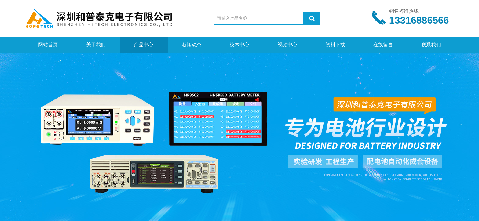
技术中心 (239, 44)
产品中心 (143, 44)
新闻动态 (191, 44)
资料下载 (335, 44)
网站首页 (48, 44)
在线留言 (383, 44)
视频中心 (287, 44)
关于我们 (96, 44)
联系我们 (431, 44)
